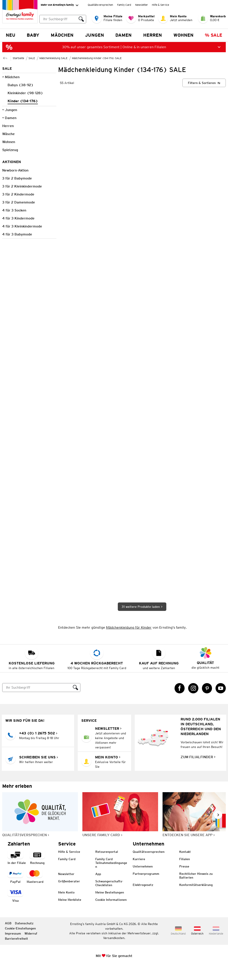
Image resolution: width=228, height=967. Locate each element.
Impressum (13, 933)
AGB (8, 923)
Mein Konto (66, 892)
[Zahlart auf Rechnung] (37, 857)
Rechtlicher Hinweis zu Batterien (196, 875)
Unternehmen (143, 866)
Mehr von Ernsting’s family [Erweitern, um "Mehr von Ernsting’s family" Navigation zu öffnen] (59, 5)
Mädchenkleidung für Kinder (129, 627)
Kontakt (185, 851)
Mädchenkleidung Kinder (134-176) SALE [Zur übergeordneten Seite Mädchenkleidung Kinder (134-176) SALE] (97, 58)
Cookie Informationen (111, 899)
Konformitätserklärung (196, 885)
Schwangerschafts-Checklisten (109, 883)
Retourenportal (106, 851)
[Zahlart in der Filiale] (17, 857)
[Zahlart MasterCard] (35, 876)
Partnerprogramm (146, 873)
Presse (184, 866)
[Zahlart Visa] (15, 895)
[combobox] (63, 19)
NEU (10, 35)
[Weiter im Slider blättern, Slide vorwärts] (218, 814)
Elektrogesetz (143, 885)
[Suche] (36, 687)
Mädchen (62, 35)
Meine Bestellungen (109, 892)
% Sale (213, 35)
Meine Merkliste (69, 899)
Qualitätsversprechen (100, 4)
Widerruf (30, 933)
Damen (123, 35)
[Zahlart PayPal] (15, 876)
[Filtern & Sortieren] (204, 83)
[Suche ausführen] (81, 19)
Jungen (94, 35)
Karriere (139, 859)
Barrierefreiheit (16, 938)
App (98, 874)
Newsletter (141, 4)
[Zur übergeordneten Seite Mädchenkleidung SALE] (5, 57)
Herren (152, 35)
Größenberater (69, 881)
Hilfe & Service (160, 4)
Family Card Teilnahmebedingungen (111, 862)
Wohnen (183, 35)
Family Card (124, 4)
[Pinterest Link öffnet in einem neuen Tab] (207, 688)
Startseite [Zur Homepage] (18, 58)
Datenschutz (24, 923)
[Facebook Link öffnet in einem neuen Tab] (180, 688)
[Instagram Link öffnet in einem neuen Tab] (193, 688)
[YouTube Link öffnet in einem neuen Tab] (221, 688)
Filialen (184, 859)
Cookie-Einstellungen (20, 928)
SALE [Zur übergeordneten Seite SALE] (31, 58)
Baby (33, 35)
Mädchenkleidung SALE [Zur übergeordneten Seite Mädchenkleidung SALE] (53, 58)
